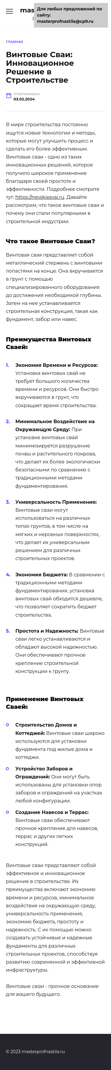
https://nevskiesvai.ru (40, 197)
